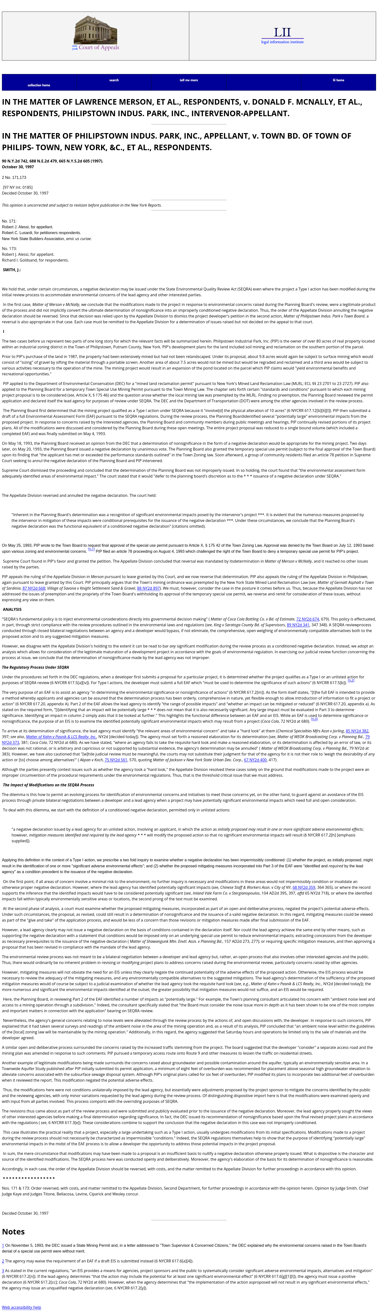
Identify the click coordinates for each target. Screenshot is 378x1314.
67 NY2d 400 (255, 759)
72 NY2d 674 (307, 619)
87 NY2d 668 (33, 588)
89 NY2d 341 (298, 624)
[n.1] (91, 548)
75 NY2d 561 (116, 759)
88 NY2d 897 (148, 588)
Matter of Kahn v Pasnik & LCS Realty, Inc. (61, 736)
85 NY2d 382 (357, 731)
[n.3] (314, 718)
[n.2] (351, 680)
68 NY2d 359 (304, 887)
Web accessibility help (21, 1307)
